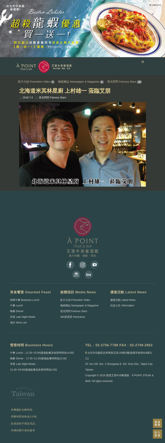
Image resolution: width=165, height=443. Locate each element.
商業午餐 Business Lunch (24, 299)
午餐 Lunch (16, 305)
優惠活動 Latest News (122, 299)
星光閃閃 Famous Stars (121, 81)
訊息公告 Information (122, 305)
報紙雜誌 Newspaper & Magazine (78, 81)
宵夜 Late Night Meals (22, 316)
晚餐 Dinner (17, 311)
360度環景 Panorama (72, 316)
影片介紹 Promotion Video (34, 81)
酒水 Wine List (18, 322)
